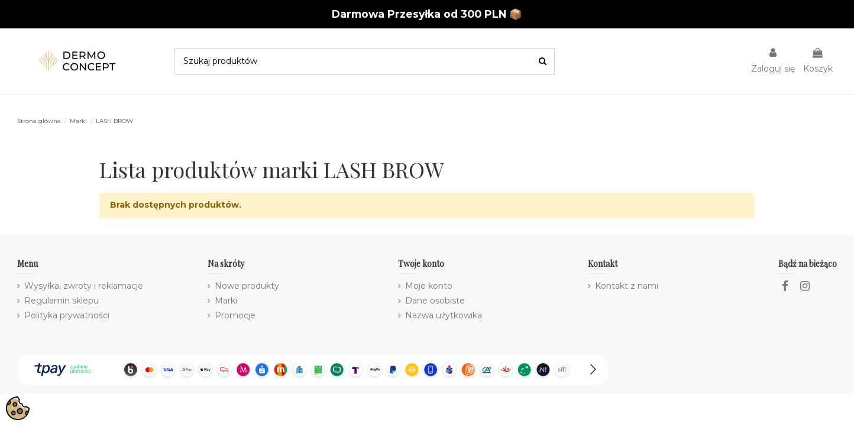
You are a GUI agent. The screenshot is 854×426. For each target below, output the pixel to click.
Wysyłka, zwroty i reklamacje (83, 285)
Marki (226, 300)
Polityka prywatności (66, 315)
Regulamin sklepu (61, 300)
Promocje (235, 315)
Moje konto (428, 285)
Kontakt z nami (626, 285)
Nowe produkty (247, 285)
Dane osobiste (435, 300)
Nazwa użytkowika (443, 315)
